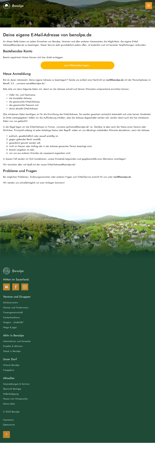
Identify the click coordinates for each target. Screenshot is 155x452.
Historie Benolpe (11, 371)
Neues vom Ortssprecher (15, 404)
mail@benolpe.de (115, 80)
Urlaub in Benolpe (12, 357)
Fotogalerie (8, 375)
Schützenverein (10, 308)
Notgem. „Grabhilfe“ (13, 328)
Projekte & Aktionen (13, 352)
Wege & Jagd (9, 333)
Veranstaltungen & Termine (16, 389)
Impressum (8, 425)
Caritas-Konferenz (11, 323)
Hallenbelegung (11, 399)
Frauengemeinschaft (13, 318)
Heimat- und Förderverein (16, 313)
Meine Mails (9, 409)
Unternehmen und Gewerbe (17, 347)
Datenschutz (9, 430)
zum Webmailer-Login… (77, 65)
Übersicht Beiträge (12, 394)
